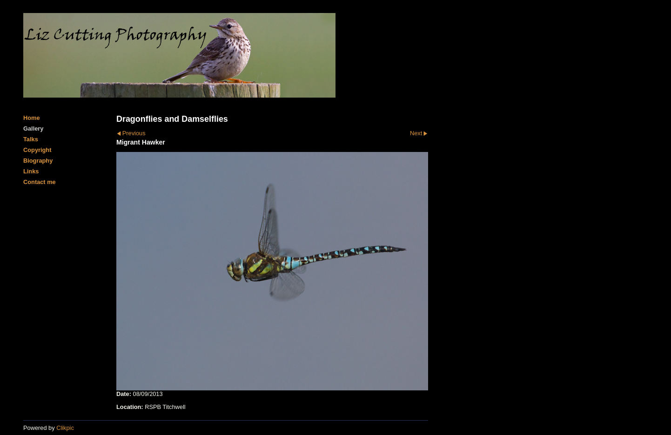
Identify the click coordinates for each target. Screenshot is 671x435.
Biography (38, 160)
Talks (30, 139)
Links (31, 171)
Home (31, 117)
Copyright (37, 149)
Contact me (39, 181)
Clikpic (65, 427)
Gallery (33, 128)
